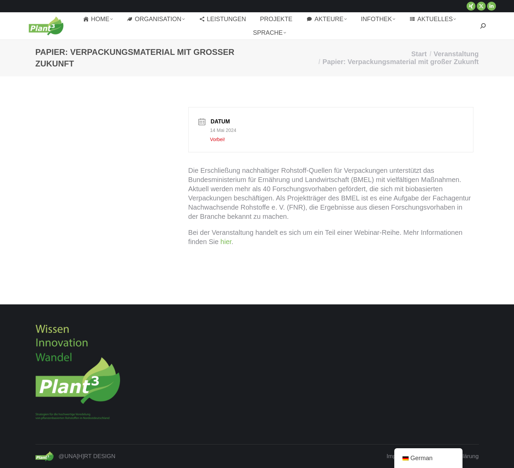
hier (225, 241)
